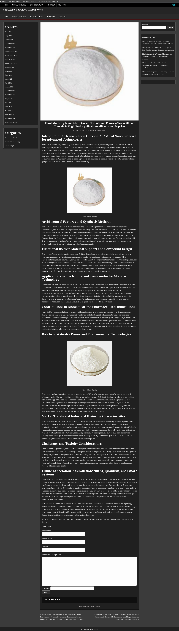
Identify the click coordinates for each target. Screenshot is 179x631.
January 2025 (10, 95)
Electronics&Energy (36, 5)
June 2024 (8, 102)
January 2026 (10, 48)
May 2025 (8, 79)
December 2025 (11, 51)
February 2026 (10, 44)
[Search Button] (173, 5)
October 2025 (10, 59)
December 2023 (11, 122)
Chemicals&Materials (19, 5)
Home (6, 5)
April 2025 (8, 83)
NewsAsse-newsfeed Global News (23, 9)
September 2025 (11, 63)
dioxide (88, 606)
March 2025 (9, 87)
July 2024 (8, 99)
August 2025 (9, 67)
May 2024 (8, 106)
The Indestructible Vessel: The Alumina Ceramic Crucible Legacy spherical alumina (157, 56)
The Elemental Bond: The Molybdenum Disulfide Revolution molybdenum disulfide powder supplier (157, 65)
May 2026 (8, 36)
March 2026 (9, 40)
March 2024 (9, 114)
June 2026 (8, 32)
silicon (97, 606)
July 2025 (8, 71)
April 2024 (9, 110)
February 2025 (10, 91)
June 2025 (8, 75)
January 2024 (10, 118)
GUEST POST (62, 5)
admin (76, 130)
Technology (51, 5)
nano (93, 606)
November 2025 (11, 55)
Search (145, 24)
